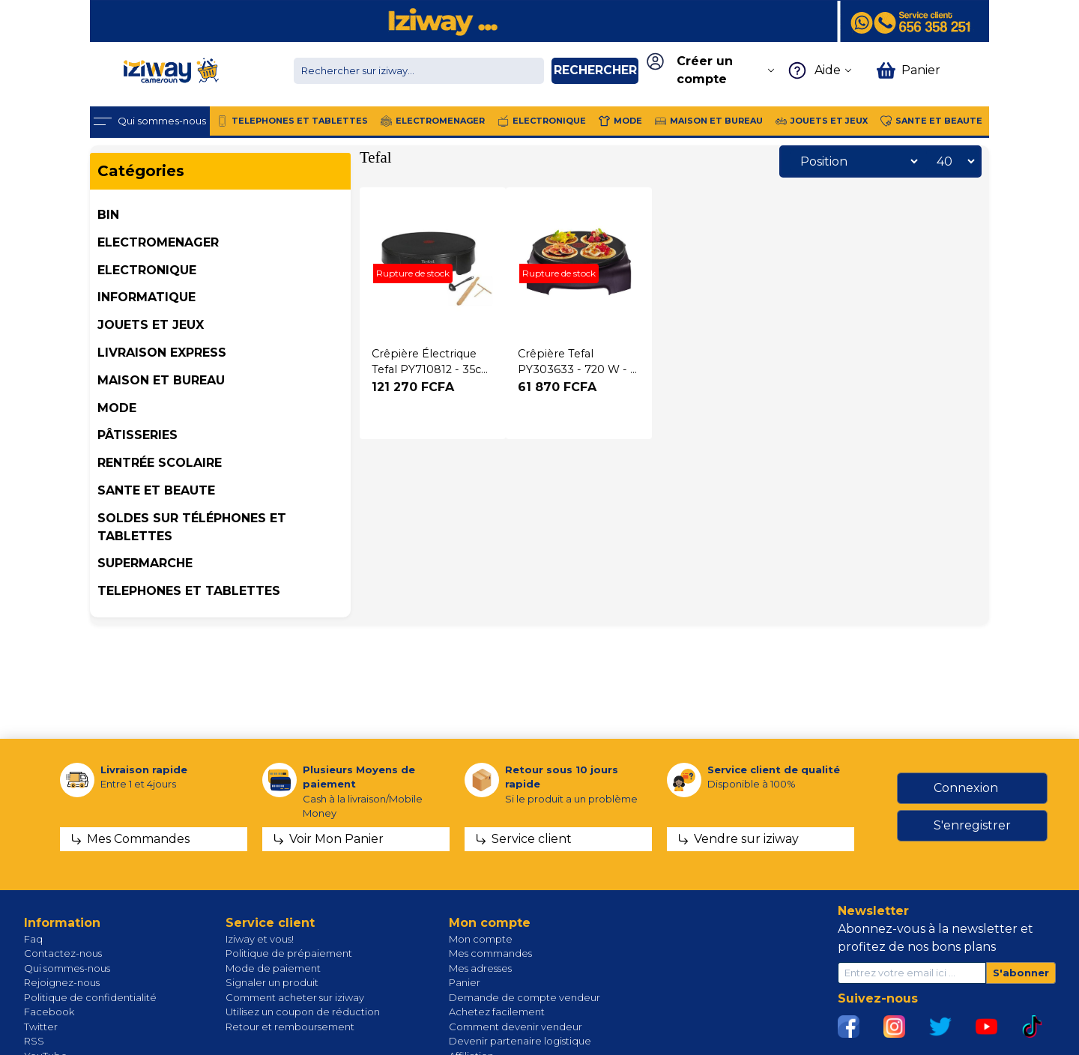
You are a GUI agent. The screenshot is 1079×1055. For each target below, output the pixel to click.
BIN (108, 215)
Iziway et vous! (260, 939)
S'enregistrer (972, 825)
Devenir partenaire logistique (520, 1041)
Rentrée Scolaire (159, 463)
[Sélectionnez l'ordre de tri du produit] (855, 161)
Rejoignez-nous (62, 982)
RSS (34, 1041)
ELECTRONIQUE (146, 270)
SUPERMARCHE (145, 563)
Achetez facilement (497, 1012)
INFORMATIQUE (146, 297)
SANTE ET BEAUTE (156, 490)
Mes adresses (480, 968)
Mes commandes (490, 953)
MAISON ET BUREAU (161, 380)
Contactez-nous (63, 953)
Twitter (41, 1027)
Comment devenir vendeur (515, 1027)
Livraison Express (161, 352)
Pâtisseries (137, 435)
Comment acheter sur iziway (295, 997)
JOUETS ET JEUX (150, 325)
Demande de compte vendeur (524, 997)
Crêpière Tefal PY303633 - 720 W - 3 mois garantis (577, 370)
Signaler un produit (272, 982)
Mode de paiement (273, 968)
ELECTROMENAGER (158, 242)
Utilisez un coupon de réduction (303, 1012)
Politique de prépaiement (289, 953)
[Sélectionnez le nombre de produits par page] (951, 161)
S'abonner (1021, 973)
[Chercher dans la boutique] (419, 71)
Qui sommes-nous (67, 968)
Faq (33, 939)
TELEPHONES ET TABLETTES (188, 591)
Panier (464, 982)
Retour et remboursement (290, 1027)
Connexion (966, 788)
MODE (116, 408)
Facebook (49, 1012)
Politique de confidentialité (90, 997)
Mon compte (481, 939)
